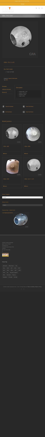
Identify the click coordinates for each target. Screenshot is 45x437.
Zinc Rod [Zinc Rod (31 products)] (15, 277)
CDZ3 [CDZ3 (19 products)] (4, 270)
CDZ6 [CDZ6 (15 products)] (12, 270)
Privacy (40, 286)
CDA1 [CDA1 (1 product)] (4, 268)
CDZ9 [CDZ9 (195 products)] (4, 272)
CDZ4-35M (6, 146)
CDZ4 (7, 79)
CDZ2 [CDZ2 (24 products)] (19, 268)
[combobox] (22, 197)
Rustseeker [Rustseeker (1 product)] (5, 277)
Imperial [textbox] (22, 197)
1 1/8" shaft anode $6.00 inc (15, 212)
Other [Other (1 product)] (4, 274)
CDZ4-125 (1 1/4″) (29, 179)
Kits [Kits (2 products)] (7, 272)
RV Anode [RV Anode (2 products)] (10, 277)
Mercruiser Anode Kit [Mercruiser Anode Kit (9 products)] (13, 272)
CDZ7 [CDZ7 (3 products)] (16, 270)
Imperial (10, 78)
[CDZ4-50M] (12, 167)
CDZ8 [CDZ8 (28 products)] (19, 270)
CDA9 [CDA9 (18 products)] (8, 268)
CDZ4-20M (27, 146)
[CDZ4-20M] (33, 134)
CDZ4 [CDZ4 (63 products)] (8, 270)
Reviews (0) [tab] (4, 92)
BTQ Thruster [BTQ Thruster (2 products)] (11, 265)
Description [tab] (4, 86)
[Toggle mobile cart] (36, 8)
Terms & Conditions (31, 286)
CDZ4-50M (6, 179)
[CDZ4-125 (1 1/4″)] (33, 167)
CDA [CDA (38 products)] (16, 265)
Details (5, 153)
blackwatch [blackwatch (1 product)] (5, 265)
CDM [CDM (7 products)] (11, 268)
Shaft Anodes (14, 78)
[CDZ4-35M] (12, 134)
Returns (36, 286)
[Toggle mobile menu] (42, 8)
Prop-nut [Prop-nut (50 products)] (14, 274)
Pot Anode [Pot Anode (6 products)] (9, 274)
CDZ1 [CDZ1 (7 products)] (15, 268)
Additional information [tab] (6, 89)
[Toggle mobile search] (39, 8)
